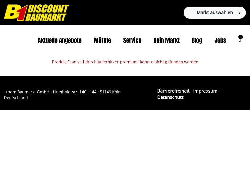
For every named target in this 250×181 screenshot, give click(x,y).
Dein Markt (166, 40)
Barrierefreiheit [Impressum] (173, 91)
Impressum (205, 91)
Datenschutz (170, 97)
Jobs (220, 40)
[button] (240, 40)
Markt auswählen (219, 12)
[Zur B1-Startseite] (36, 12)
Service (132, 40)
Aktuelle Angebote (60, 40)
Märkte (102, 40)
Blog (197, 40)
